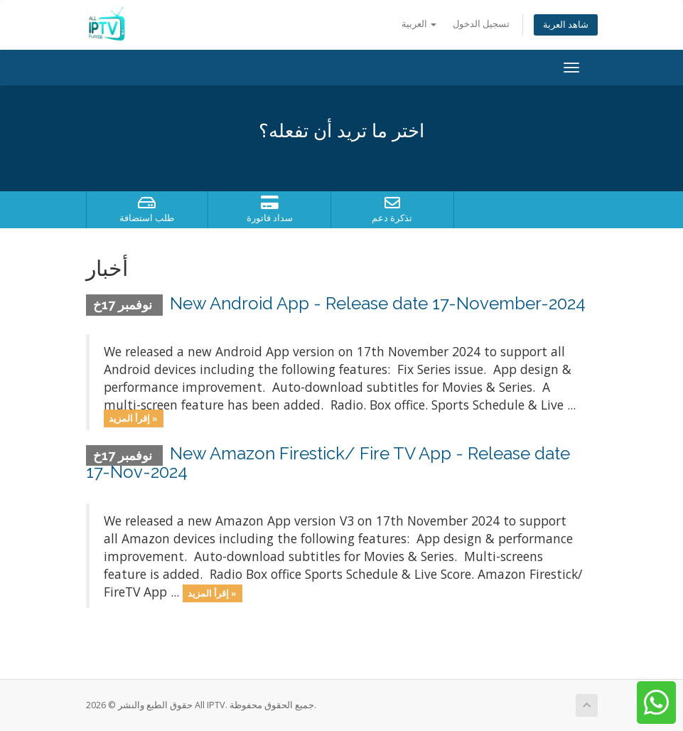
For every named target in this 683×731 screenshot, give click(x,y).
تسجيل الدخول (481, 24)
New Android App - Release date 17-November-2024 (378, 303)
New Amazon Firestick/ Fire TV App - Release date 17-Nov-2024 (328, 462)
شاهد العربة (565, 24)
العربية (419, 24)
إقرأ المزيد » (133, 418)
